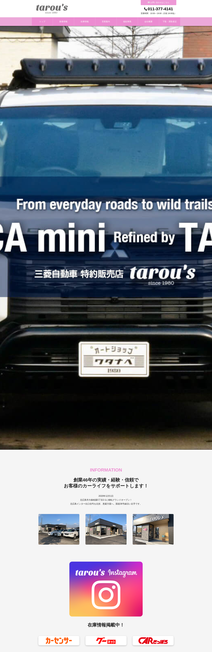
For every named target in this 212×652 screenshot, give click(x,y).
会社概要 (148, 22)
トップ (42, 22)
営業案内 (106, 22)
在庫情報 (85, 22)
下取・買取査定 (170, 22)
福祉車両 (127, 22)
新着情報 (63, 22)
